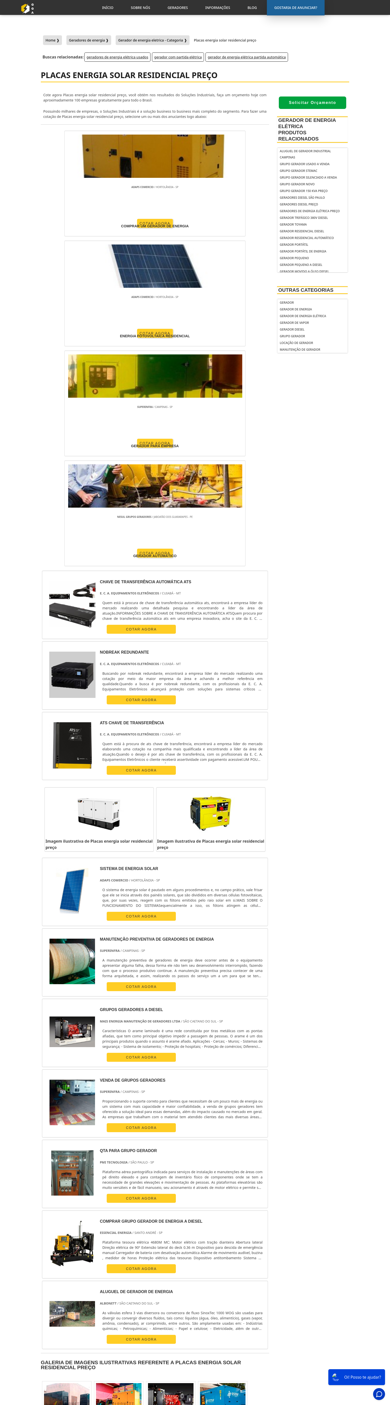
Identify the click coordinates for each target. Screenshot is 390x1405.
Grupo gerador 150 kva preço (304, 191)
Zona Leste (159, 1279)
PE (169, 1233)
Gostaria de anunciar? (316, 1329)
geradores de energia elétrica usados (117, 57)
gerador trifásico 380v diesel (304, 218)
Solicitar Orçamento (312, 102)
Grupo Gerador (292, 336)
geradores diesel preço (299, 204)
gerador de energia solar (226, 1349)
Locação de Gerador (296, 343)
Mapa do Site (313, 1367)
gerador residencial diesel (302, 231)
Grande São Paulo (190, 1279)
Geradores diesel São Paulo (302, 197)
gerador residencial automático (307, 238)
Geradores (311, 1354)
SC (141, 1233)
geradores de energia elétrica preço (310, 211)
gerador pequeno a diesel (301, 265)
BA (183, 1233)
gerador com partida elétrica (178, 57)
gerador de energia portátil (228, 1330)
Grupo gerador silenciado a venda (308, 177)
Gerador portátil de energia (303, 251)
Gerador (287, 302)
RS (155, 1233)
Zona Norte (84, 1279)
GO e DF (215, 1233)
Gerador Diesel (292, 329)
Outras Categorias (306, 290)
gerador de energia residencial (220, 1339)
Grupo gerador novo (297, 184)
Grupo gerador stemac (298, 171)
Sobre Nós (311, 1348)
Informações (314, 1361)
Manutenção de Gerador (300, 349)
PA (248, 1233)
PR (127, 1233)
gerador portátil (294, 244)
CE (197, 1233)
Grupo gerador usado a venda (305, 164)
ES (98, 1233)
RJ (70, 1233)
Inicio (307, 1341)
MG (84, 1233)
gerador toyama (293, 224)
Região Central (55, 1279)
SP (113, 1233)
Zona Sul (135, 1279)
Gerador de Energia (296, 309)
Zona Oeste (111, 1279)
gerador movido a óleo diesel (304, 271)
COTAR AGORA (69, 223)
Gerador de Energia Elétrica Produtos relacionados (307, 129)
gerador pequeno (294, 258)
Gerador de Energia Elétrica (303, 316)
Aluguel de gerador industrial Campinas (305, 154)
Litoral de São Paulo (228, 1279)
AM (233, 1233)
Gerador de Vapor (294, 323)
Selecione (51, 1233)
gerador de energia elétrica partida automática (247, 57)
